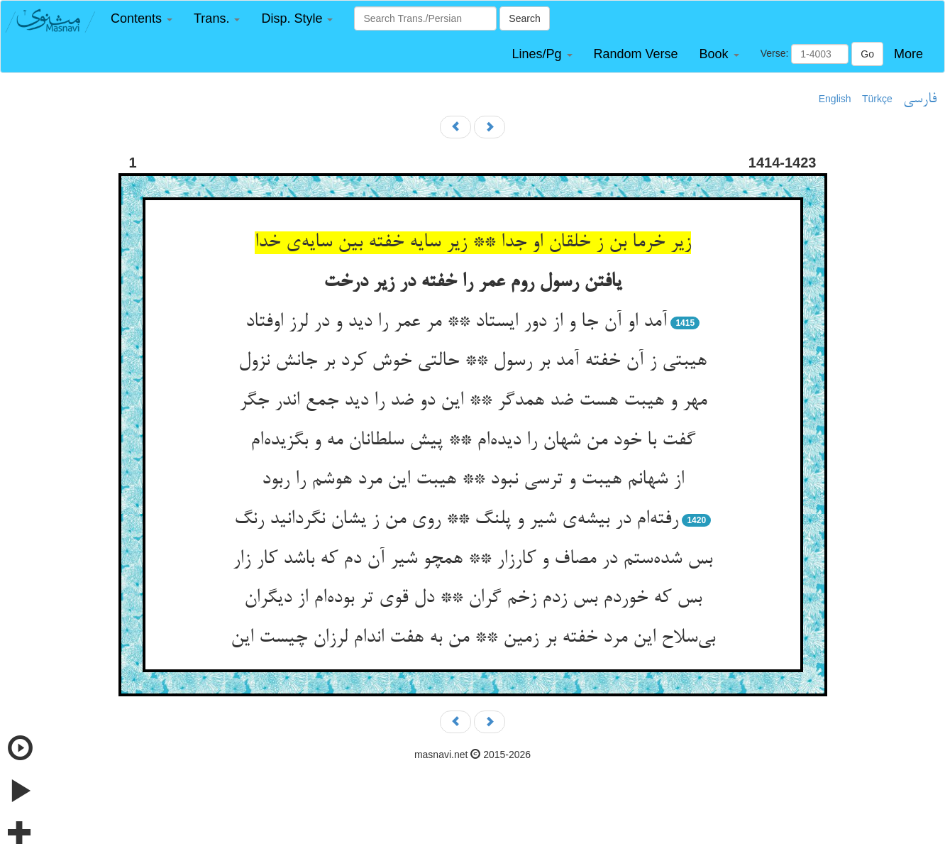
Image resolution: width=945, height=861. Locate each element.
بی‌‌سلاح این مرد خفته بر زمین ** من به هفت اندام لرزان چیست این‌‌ (473, 638)
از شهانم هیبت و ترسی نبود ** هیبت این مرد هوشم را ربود (473, 479)
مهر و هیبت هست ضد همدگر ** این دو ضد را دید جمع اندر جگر (473, 401)
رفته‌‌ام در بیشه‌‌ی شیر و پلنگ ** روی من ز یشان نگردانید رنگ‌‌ (456, 519)
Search (524, 18)
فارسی (919, 99)
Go (867, 54)
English (835, 98)
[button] (141, 19)
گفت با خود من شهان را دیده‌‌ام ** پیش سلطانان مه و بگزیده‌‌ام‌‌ (472, 440)
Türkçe (877, 98)
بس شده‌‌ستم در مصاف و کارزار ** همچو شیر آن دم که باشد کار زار (472, 559)
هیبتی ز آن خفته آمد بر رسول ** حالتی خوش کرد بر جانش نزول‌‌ (472, 361)
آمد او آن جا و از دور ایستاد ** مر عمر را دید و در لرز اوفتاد (456, 322)
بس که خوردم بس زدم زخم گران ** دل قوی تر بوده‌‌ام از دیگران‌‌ (473, 598)
